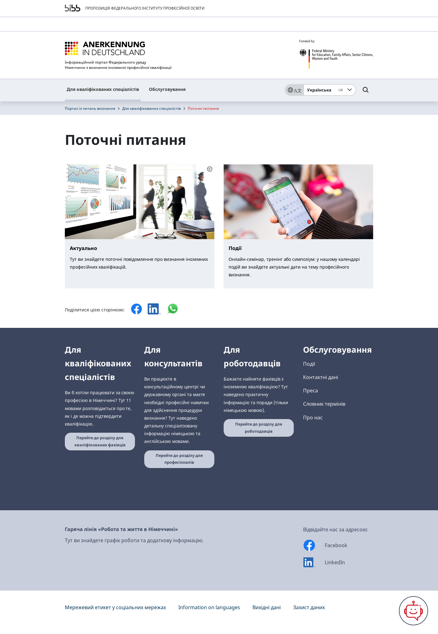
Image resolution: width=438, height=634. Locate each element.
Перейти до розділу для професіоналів (179, 459)
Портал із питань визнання (90, 108)
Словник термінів (324, 403)
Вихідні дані (267, 607)
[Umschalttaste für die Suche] (365, 92)
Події (309, 363)
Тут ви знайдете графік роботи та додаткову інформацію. (134, 540)
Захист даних (309, 607)
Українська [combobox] (326, 90)
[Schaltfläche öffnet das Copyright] (209, 168)
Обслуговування (167, 89)
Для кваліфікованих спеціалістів (103, 89)
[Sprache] (294, 90)
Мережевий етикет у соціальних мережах (115, 607)
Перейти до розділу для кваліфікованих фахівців (100, 441)
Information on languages (209, 607)
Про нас (313, 417)
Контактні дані (320, 377)
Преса (310, 390)
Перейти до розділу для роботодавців (258, 428)
